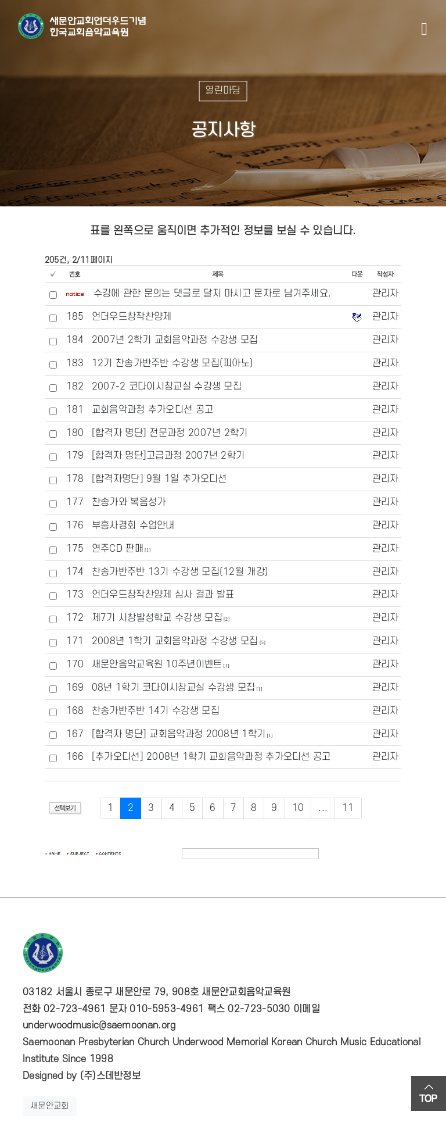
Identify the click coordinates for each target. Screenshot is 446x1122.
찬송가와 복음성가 (129, 502)
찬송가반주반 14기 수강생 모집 (156, 711)
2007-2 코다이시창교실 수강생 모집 (167, 386)
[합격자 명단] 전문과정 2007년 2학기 (170, 433)
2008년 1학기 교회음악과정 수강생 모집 (175, 641)
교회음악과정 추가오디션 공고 (153, 410)
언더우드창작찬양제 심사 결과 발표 (163, 594)
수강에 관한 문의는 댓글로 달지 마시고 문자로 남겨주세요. (212, 293)
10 (298, 808)
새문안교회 (49, 1106)
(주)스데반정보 (110, 1076)
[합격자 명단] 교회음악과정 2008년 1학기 (179, 734)
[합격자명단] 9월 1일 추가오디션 (159, 479)
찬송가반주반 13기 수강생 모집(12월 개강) (180, 572)
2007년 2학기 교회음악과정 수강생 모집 (175, 340)
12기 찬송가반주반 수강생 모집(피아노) (173, 363)
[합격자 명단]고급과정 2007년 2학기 (168, 456)
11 (348, 808)
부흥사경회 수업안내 (133, 525)
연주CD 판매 (117, 549)
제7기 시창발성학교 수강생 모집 (157, 618)
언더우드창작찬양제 (132, 317)
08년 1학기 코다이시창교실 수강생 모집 (174, 688)
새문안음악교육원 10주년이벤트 (157, 664)
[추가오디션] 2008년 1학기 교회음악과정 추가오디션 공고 (211, 757)
